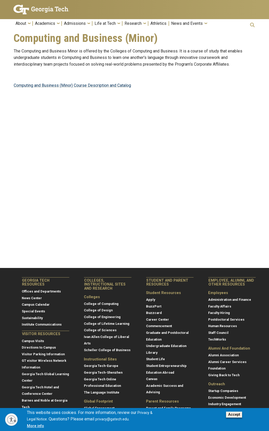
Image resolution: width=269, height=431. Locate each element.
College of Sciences (100, 330)
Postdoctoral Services (226, 319)
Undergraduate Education (166, 346)
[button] (252, 25)
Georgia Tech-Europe (101, 366)
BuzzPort (153, 306)
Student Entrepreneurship (166, 366)
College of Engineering (102, 317)
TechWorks (217, 339)
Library (151, 353)
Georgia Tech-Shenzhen (103, 372)
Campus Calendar (36, 304)
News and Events (187, 23)
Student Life (155, 359)
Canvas (151, 379)
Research (133, 23)
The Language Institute (101, 392)
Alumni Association (223, 355)
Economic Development (227, 397)
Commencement (159, 326)
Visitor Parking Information (43, 354)
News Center (32, 298)
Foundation (217, 368)
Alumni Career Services (227, 362)
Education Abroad (160, 372)
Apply (150, 300)
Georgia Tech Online (100, 379)
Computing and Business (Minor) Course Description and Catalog (72, 85)
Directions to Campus (39, 347)
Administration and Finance (229, 300)
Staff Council (218, 333)
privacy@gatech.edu (112, 419)
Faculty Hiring (219, 313)
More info (35, 426)
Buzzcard (154, 313)
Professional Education (102, 386)
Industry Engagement (224, 404)
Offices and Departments (41, 291)
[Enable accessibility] (11, 419)
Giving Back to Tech (223, 375)
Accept (234, 414)
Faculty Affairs (219, 306)
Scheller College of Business (107, 350)
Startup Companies (223, 391)
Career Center (157, 319)
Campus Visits (33, 341)
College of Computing (101, 304)
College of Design (98, 310)
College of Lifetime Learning (106, 324)
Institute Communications (42, 324)
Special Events (33, 311)
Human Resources (222, 326)
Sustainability (32, 318)
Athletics (158, 23)
